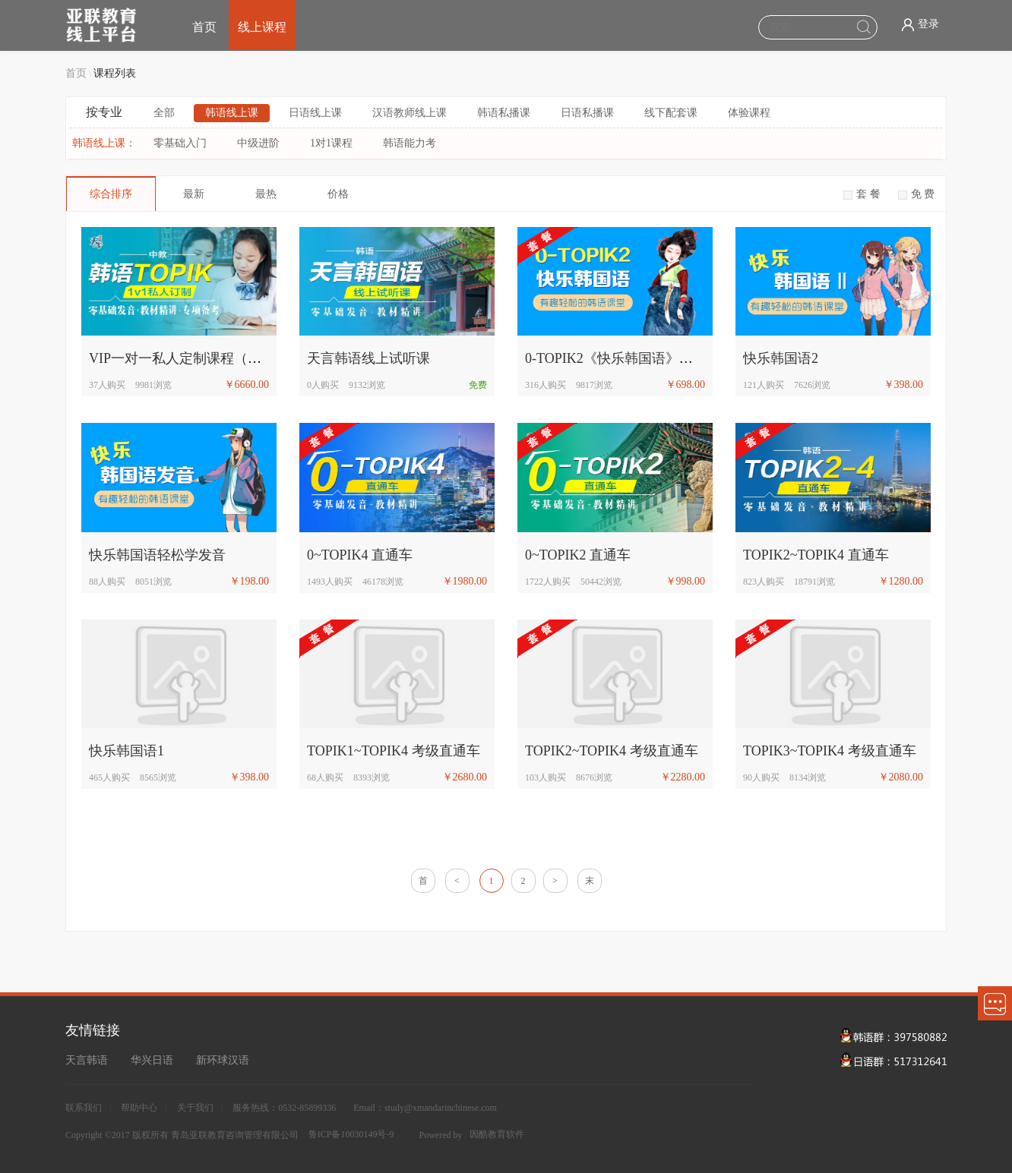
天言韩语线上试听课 (368, 358)
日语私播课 (587, 112)
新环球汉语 (222, 1060)
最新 (193, 194)
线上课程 (262, 26)
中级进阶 (258, 143)
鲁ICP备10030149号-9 (351, 1134)
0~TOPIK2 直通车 (578, 555)
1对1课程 (331, 143)
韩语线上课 (231, 112)
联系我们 (83, 1107)
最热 (266, 194)
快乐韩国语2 (780, 358)
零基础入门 (180, 143)
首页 (204, 26)
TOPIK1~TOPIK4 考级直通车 (393, 750)
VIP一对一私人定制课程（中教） (189, 358)
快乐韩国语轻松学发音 (157, 555)
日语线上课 (315, 112)
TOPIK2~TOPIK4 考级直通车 (611, 750)
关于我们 (195, 1107)
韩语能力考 (409, 143)
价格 (338, 194)
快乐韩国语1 (126, 750)
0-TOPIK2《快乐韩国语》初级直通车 (636, 358)
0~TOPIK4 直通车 (360, 555)
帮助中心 (139, 1107)
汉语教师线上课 (409, 112)
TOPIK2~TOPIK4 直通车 (816, 555)
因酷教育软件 (497, 1134)
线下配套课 (670, 112)
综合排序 (111, 194)
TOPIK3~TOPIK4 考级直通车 (829, 750)
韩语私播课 (503, 112)
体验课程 (749, 112)
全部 (164, 112)
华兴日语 (152, 1060)
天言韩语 (86, 1060)
